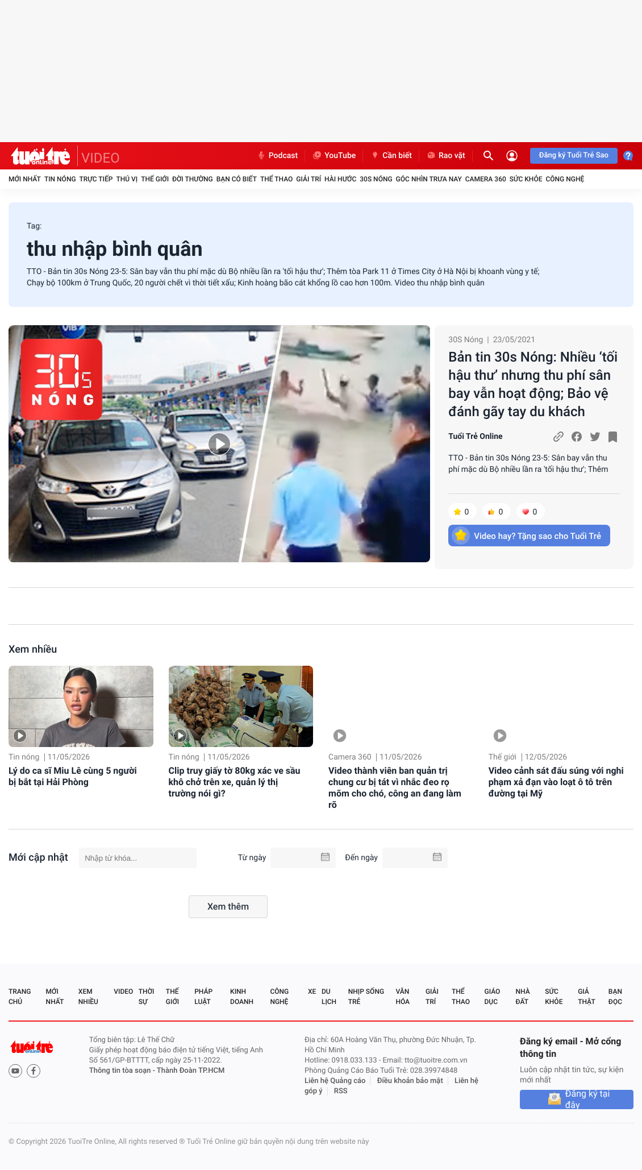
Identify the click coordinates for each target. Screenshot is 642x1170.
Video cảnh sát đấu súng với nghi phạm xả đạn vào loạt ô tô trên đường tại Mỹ (556, 782)
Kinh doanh (241, 997)
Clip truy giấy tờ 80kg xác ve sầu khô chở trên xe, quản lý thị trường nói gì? (235, 782)
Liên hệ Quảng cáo (335, 1081)
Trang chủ (20, 997)
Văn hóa (402, 997)
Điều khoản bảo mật (410, 1081)
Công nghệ (564, 179)
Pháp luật (203, 997)
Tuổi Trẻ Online (475, 436)
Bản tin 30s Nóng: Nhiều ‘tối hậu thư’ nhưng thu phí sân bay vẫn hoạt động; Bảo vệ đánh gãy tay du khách (533, 384)
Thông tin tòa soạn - (123, 1071)
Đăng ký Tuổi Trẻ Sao (573, 155)
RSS (341, 1091)
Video (123, 991)
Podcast (277, 155)
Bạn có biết (236, 179)
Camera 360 (485, 179)
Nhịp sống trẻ (366, 997)
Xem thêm (228, 906)
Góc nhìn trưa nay (429, 179)
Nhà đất (522, 997)
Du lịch (329, 997)
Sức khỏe (526, 179)
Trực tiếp (96, 179)
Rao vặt (445, 155)
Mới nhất (25, 179)
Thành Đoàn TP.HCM (190, 1071)
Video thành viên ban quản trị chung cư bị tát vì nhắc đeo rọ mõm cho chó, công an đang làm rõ (394, 787)
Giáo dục (493, 997)
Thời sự (147, 997)
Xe (312, 991)
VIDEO (100, 158)
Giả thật (586, 997)
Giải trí (308, 179)
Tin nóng (60, 179)
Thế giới (155, 179)
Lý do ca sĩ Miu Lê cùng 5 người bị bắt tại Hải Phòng (73, 776)
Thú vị (126, 179)
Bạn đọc (615, 997)
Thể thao (276, 179)
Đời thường (192, 179)
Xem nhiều (33, 649)
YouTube (334, 155)
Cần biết (391, 155)
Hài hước (340, 179)
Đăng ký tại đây (587, 1099)
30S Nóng (376, 179)
